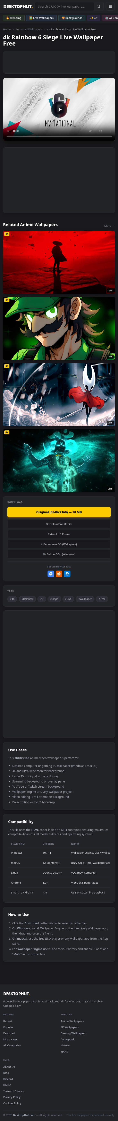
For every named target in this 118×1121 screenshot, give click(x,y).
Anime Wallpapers (72, 1021)
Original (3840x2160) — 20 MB (59, 512)
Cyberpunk (68, 1039)
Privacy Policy (11, 1097)
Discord (8, 1079)
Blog (6, 1073)
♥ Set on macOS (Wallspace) (59, 544)
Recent (7, 1021)
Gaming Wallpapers (73, 1033)
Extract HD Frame (59, 534)
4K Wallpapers (70, 1027)
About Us (9, 1067)
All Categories (12, 1045)
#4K (12, 599)
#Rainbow (27, 599)
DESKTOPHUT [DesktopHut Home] (18, 6)
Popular (8, 1027)
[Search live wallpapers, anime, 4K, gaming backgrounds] (64, 6)
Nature (65, 1045)
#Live (68, 599)
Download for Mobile (59, 524)
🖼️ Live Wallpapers (41, 18)
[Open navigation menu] (110, 6)
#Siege (54, 599)
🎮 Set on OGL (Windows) (59, 554)
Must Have (10, 1039)
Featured (9, 1033)
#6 (41, 599)
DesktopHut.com (24, 1115)
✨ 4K (93, 18)
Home (7, 29)
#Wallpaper (85, 599)
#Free (102, 599)
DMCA (7, 1085)
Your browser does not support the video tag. (59, 109)
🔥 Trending (14, 18)
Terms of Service (13, 1091)
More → (109, 226)
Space (64, 1051)
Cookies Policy (12, 1103)
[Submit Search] (98, 6)
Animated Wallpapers (28, 29)
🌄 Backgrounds (71, 18)
